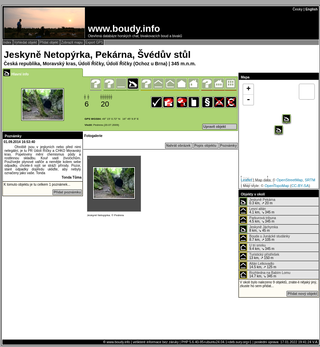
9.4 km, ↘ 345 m (256, 247)
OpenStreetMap (289, 180)
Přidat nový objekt (302, 294)
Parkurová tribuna (262, 218)
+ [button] (248, 89)
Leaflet (246, 180)
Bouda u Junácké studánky (269, 236)
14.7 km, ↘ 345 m (264, 275)
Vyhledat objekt (26, 42)
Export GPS (94, 42)
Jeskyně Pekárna (262, 200)
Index (7, 42)
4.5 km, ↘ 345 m (257, 220)
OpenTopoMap (277, 186)
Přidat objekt (49, 42)
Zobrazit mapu (72, 42)
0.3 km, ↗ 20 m (257, 202)
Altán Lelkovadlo (261, 263)
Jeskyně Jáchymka (263, 227)
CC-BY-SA (300, 186)
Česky (297, 9)
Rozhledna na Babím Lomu (269, 273)
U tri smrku (257, 245)
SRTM (310, 180)
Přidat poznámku (67, 192)
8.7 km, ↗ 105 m (264, 238)
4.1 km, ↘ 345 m (256, 211)
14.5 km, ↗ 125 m (257, 265)
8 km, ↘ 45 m (258, 229)
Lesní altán (257, 209)
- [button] (248, 100)
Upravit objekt (214, 127)
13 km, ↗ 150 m (259, 256)
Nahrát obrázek (178, 145)
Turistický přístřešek (264, 254)
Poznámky (228, 145)
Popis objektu (205, 145)
